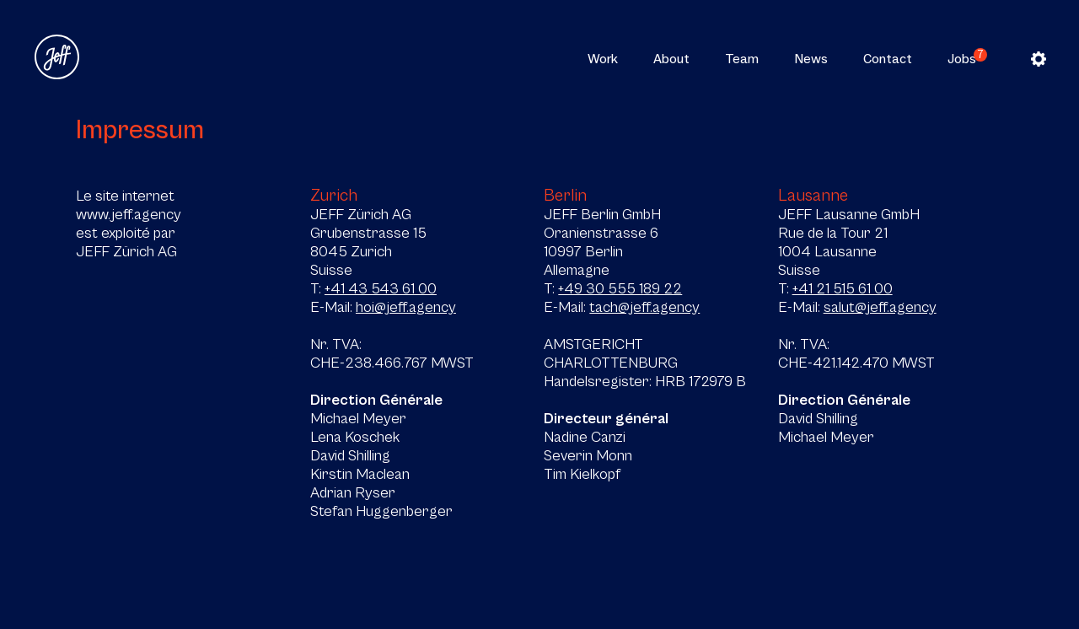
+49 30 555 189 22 (620, 288)
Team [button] (742, 59)
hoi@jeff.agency (406, 306)
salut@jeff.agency (880, 306)
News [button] (811, 59)
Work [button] (603, 59)
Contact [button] (887, 59)
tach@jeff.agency (644, 306)
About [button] (671, 59)
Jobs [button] (961, 59)
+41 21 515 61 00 (842, 288)
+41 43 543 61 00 (381, 288)
